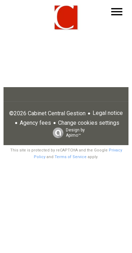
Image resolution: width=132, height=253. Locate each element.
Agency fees (35, 122)
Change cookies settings (88, 122)
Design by (67, 133)
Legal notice (108, 113)
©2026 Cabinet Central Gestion (47, 113)
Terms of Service (71, 157)
